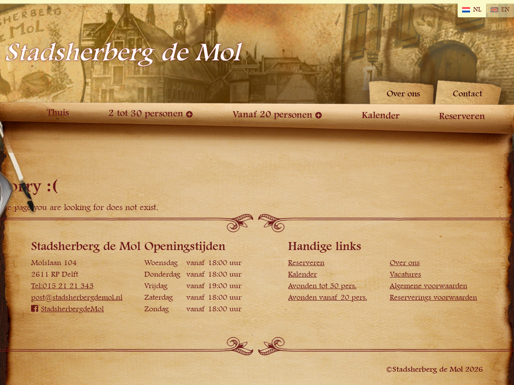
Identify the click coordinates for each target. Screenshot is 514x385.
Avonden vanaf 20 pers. (327, 297)
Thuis (58, 112)
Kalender (380, 115)
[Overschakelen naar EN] (500, 10)
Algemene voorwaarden (428, 286)
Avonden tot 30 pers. (322, 286)
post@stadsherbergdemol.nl (77, 297)
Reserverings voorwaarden (433, 297)
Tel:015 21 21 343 (62, 286)
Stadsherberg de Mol (122, 52)
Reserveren (462, 116)
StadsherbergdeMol (67, 309)
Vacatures (405, 274)
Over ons (403, 94)
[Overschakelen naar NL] (472, 10)
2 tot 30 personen (145, 113)
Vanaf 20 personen (272, 115)
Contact (467, 94)
